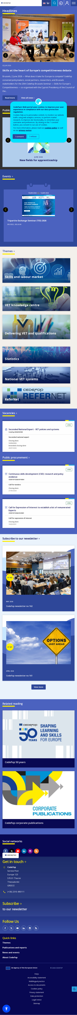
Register (67, 3)
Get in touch (12, 861)
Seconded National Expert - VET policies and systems (34, 429)
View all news (27, 98)
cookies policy (51, 128)
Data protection (36, 996)
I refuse (33, 136)
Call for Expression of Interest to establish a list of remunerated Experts (39, 509)
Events (6, 176)
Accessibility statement (37, 977)
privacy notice (25, 130)
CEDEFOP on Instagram (30, 851)
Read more (10, 98)
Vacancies (8, 413)
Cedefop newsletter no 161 (19, 675)
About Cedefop (9, 957)
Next (71, 55)
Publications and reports (14, 947)
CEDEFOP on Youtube (17, 851)
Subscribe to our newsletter (20, 538)
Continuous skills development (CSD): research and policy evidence (36, 475)
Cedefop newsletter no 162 (19, 606)
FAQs (36, 974)
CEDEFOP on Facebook (5, 851)
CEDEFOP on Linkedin (24, 851)
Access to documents (36, 985)
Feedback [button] (74, 989)
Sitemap (36, 1003)
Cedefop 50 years (15, 762)
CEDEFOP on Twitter (11, 851)
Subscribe (10, 903)
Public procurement (15, 457)
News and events (10, 952)
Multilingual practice (37, 981)
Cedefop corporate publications (24, 823)
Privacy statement (36, 992)
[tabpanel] (38, 57)
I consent (19, 136)
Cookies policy (36, 988)
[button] (6, 1009)
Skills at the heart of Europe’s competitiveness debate (36, 70)
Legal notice (37, 1000)
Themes (7, 251)
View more (38, 687)
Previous (5, 55)
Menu (74, 3)
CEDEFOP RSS (36, 851)
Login (61, 3)
